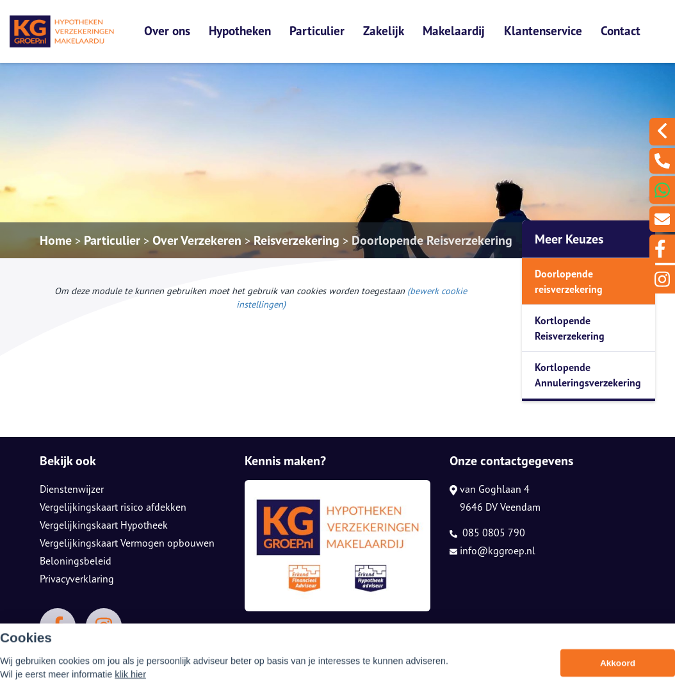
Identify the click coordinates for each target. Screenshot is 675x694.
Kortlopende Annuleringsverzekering (588, 375)
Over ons (167, 30)
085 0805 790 (487, 532)
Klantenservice (543, 30)
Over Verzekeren (196, 240)
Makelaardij (454, 30)
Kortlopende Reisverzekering (570, 328)
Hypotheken (240, 30)
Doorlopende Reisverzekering (432, 240)
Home (56, 240)
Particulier (317, 30)
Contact (620, 30)
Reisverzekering (296, 240)
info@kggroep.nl (492, 550)
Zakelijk (383, 30)
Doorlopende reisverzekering (569, 281)
